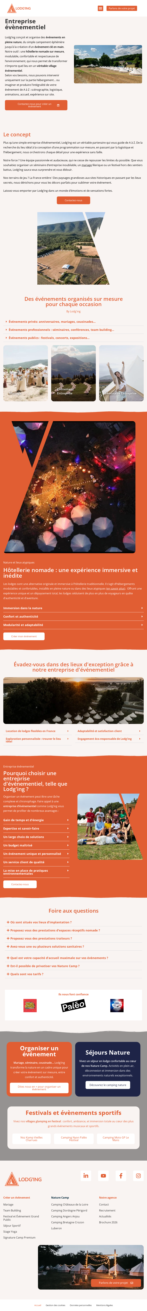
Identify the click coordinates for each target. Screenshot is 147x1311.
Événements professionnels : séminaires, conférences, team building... (61, 329)
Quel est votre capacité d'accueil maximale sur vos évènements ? (59, 957)
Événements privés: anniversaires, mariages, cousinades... (52, 321)
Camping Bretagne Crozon (67, 1222)
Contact (104, 1204)
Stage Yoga (10, 1231)
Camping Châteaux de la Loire (69, 1204)
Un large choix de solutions (23, 836)
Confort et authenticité (20, 616)
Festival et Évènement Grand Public (21, 1218)
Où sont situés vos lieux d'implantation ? (41, 922)
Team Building (12, 1210)
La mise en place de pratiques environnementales (25, 872)
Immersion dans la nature (22, 608)
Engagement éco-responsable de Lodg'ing (105, 738)
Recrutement (107, 1210)
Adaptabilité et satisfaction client (100, 731)
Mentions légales (104, 1305)
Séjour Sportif (11, 1225)
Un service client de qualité (23, 862)
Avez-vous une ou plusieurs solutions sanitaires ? (47, 946)
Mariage (8, 1204)
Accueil (37, 1305)
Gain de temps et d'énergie (23, 820)
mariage (87, 165)
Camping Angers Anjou (65, 1216)
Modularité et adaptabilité (23, 624)
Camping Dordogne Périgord (69, 1210)
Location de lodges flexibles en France (30, 731)
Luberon (56, 1228)
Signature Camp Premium (19, 1237)
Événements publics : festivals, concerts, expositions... (49, 337)
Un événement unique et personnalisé (32, 853)
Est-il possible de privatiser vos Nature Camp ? (45, 965)
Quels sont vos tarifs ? (26, 974)
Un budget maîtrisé (17, 845)
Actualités (105, 1216)
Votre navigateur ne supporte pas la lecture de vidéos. (108, 64)
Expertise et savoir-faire (21, 828)
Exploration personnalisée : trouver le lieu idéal (33, 740)
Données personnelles (81, 1305)
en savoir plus (115, 588)
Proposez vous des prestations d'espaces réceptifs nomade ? (55, 930)
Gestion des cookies (55, 1305)
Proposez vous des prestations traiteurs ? (41, 938)
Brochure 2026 (108, 1222)
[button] (97, 8)
